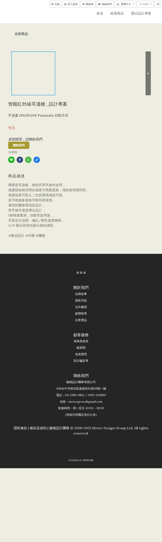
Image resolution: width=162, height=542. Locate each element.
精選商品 (117, 13)
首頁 (99, 13)
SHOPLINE (88, 460)
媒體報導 (81, 313)
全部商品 (21, 34)
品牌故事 (81, 294)
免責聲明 (81, 354)
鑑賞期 (81, 347)
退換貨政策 (81, 341)
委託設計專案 (141, 13)
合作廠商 (81, 307)
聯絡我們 (19, 145)
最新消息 (81, 300)
